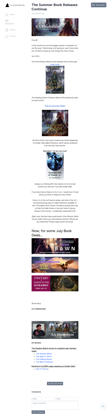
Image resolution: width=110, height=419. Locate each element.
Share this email (55, 384)
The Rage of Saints (44, 356)
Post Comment (38, 412)
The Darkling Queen (44, 359)
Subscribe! (100, 5)
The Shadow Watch (44, 354)
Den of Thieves (42, 369)
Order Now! (55, 64)
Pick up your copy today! (55, 106)
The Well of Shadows (44, 362)
